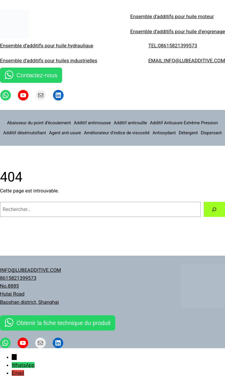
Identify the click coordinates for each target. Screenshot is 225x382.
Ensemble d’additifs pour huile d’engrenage (177, 31)
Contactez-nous (36, 75)
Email (18, 373)
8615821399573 (18, 278)
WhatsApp (23, 365)
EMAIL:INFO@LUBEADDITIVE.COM (186, 60)
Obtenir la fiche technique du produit (63, 323)
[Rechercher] (214, 209)
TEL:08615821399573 (172, 45)
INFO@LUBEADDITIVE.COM (30, 270)
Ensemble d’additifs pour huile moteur (172, 16)
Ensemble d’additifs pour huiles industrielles (48, 60)
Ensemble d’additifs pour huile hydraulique (46, 45)
